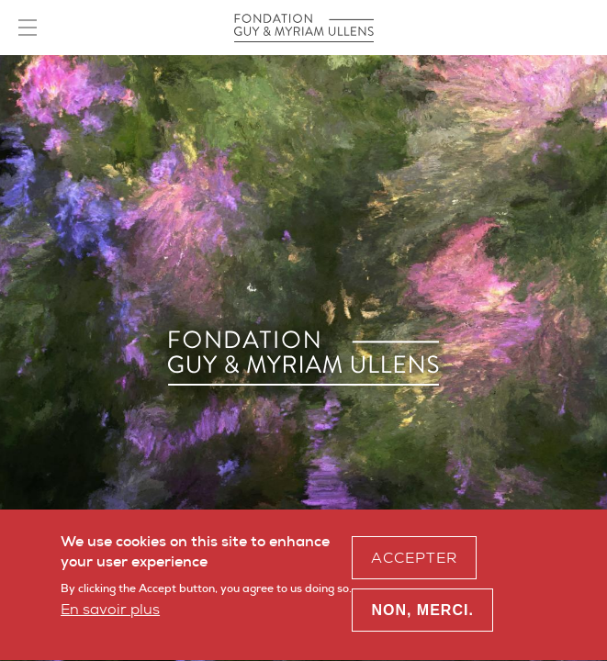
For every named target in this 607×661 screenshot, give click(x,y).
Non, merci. (422, 615)
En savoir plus (110, 613)
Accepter (414, 562)
